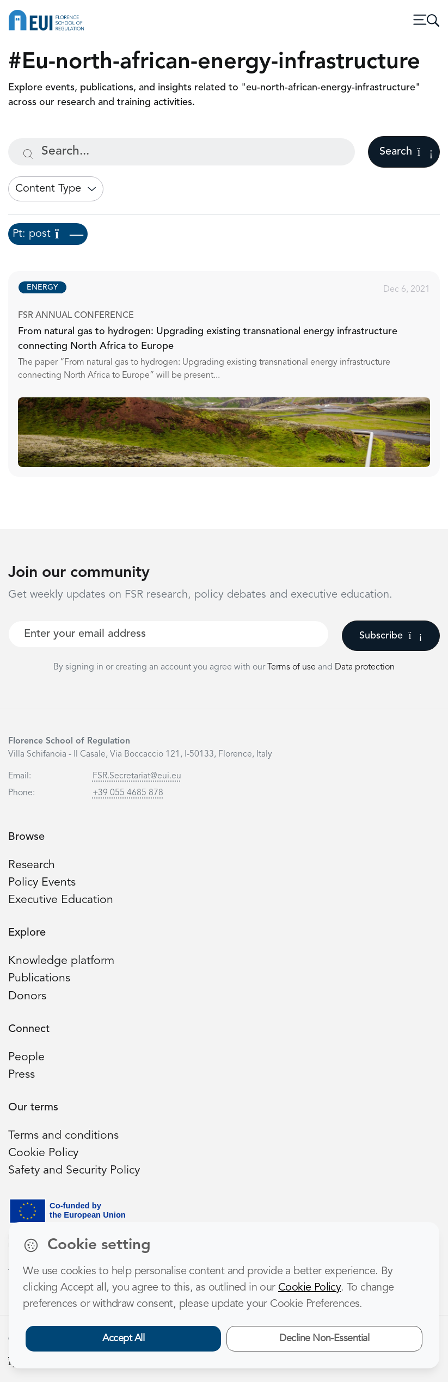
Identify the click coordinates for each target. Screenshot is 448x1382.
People (26, 1057)
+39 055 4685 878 (128, 793)
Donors (27, 996)
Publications (39, 978)
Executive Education (60, 900)
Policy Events (42, 882)
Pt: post (48, 234)
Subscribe (390, 636)
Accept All (123, 1338)
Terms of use (292, 667)
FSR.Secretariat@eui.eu (137, 776)
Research (31, 865)
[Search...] (181, 151)
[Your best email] (168, 634)
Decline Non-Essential (324, 1338)
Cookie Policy (43, 1153)
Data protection (365, 667)
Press (21, 1074)
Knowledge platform (61, 961)
